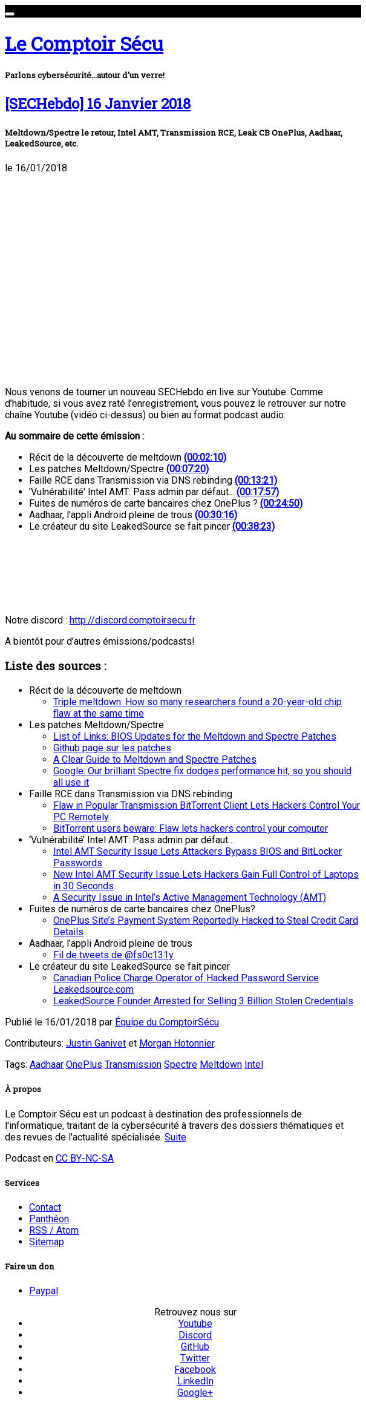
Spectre (180, 1064)
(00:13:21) (256, 480)
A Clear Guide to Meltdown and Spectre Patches (155, 759)
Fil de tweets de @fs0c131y (113, 955)
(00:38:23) (253, 526)
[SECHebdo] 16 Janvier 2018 (98, 103)
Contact (45, 1207)
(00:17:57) (258, 492)
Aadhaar (47, 1064)
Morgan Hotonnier (176, 1043)
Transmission (133, 1064)
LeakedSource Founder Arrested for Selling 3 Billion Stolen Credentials (203, 1001)
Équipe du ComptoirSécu (167, 1022)
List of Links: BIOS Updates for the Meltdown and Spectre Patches (194, 736)
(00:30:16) (216, 515)
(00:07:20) (187, 469)
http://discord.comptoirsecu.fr (132, 620)
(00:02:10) (205, 457)
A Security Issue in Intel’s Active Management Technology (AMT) (189, 897)
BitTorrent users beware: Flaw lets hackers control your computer (190, 828)
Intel (253, 1064)
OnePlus (84, 1064)
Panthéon (49, 1219)
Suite (175, 1137)
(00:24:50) (281, 503)
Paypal (43, 1291)
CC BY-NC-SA (85, 1158)
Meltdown (221, 1064)
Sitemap (46, 1242)
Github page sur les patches (112, 748)
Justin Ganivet (96, 1043)
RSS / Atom (54, 1230)
